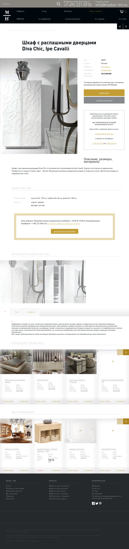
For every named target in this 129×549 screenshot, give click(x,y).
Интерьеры (97, 493)
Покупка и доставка (15, 488)
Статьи (95, 491)
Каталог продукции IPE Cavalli (45, 30)
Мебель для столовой (59, 496)
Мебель (20, 19)
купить (40, 470)
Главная (8, 30)
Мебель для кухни (57, 491)
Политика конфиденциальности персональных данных (106, 497)
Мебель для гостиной (59, 486)
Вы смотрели (12, 493)
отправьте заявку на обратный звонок (63, 223)
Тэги (16, 312)
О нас (44, 11)
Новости (96, 488)
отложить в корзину (104, 100)
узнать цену (104, 93)
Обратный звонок (14, 491)
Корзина (10, 496)
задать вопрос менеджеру (65, 231)
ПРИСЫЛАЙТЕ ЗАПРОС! (104, 134)
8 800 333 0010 (111, 143)
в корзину (24, 401)
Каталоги (31, 312)
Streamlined (106, 70)
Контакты (68, 11)
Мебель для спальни (58, 493)
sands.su (35, 541)
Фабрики (20, 11)
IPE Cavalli (27, 30)
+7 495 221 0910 (77, 5)
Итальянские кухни (58, 499)
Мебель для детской (58, 488)
